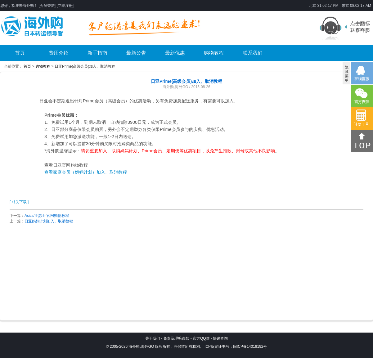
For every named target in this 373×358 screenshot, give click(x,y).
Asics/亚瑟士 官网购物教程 (47, 215)
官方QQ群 (201, 338)
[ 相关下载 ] (19, 202)
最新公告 (136, 53)
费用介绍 (59, 53)
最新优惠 (175, 53)
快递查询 (220, 338)
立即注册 (65, 5)
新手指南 (97, 53)
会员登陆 (47, 5)
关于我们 (152, 338)
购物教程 (214, 53)
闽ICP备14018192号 (250, 346)
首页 (20, 53)
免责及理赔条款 (176, 338)
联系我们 (253, 53)
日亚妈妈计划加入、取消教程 (49, 221)
